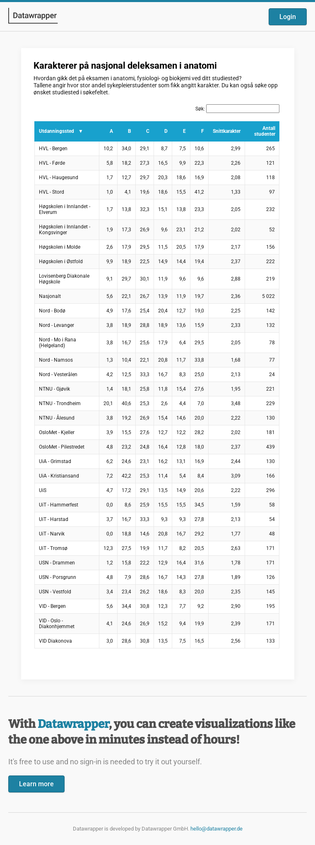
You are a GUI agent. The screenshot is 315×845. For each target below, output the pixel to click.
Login (287, 17)
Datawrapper (73, 724)
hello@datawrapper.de (216, 829)
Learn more (36, 784)
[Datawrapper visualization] (158, 362)
